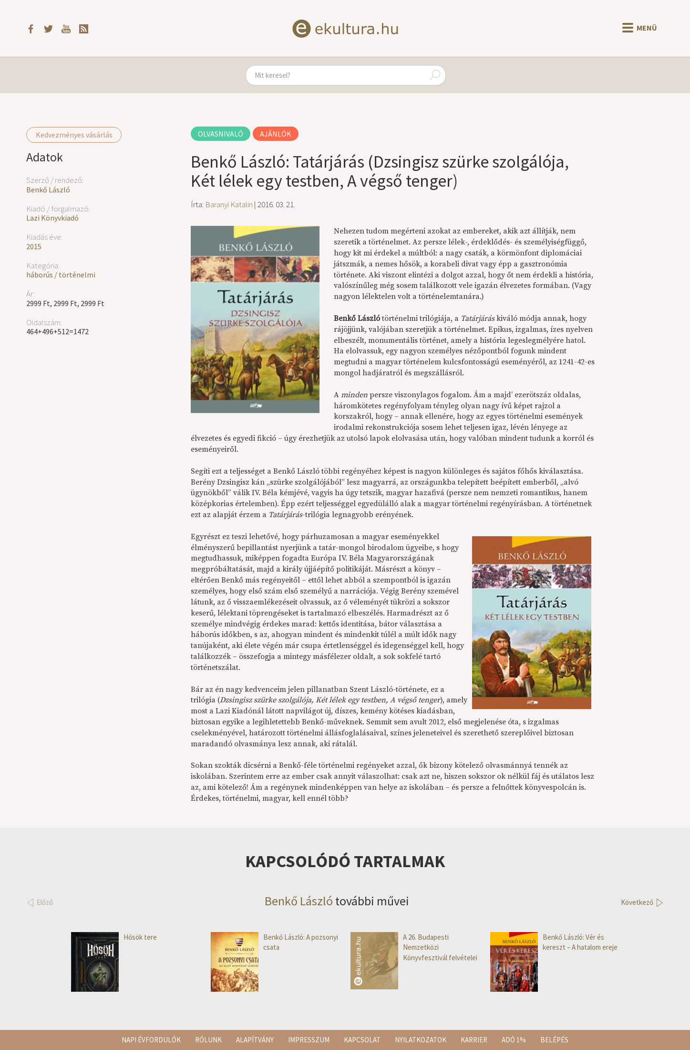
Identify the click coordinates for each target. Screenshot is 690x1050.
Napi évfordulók (151, 1039)
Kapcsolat (362, 1039)
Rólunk (208, 1039)
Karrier (474, 1039)
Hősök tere (114, 937)
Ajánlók (275, 133)
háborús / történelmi (60, 274)
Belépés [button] (554, 1039)
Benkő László (48, 189)
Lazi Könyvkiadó (52, 218)
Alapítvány (255, 1039)
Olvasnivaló (220, 133)
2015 (33, 246)
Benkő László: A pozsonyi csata (274, 942)
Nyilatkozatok (420, 1039)
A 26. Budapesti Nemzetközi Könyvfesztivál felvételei (413, 947)
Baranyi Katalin (229, 204)
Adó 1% (514, 1039)
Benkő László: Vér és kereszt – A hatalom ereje (554, 942)
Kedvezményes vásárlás (74, 134)
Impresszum (309, 1039)
